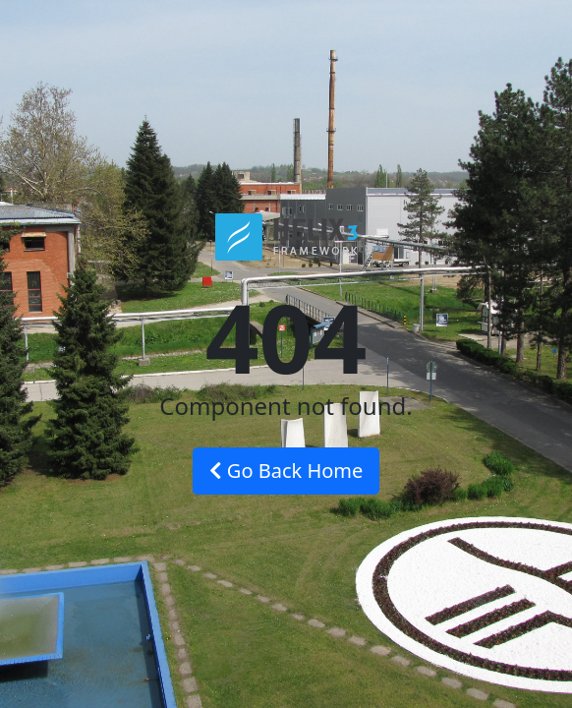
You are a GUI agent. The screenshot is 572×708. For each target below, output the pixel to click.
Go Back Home (286, 470)
